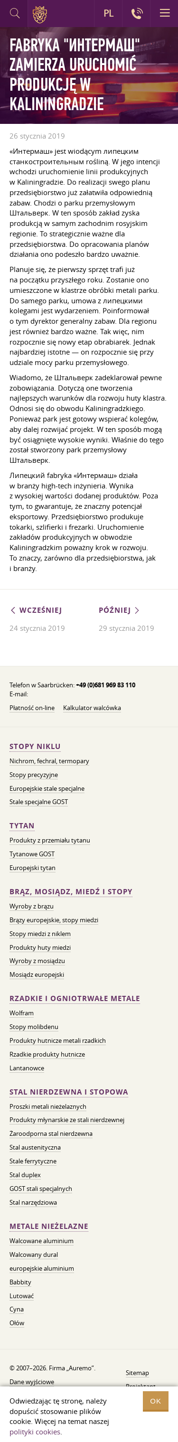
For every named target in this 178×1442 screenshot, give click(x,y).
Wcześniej (35, 610)
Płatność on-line (32, 707)
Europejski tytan (32, 867)
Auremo (41, 15)
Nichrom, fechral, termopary (49, 761)
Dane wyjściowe (31, 1381)
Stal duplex (25, 1174)
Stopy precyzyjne (33, 774)
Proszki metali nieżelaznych (47, 1106)
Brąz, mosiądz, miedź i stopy (70, 892)
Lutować (21, 1296)
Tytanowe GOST (32, 854)
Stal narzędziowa (33, 1202)
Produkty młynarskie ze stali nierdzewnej (66, 1119)
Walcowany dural (33, 1254)
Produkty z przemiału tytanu (49, 840)
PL (108, 13)
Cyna (16, 1309)
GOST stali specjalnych (40, 1188)
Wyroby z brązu (31, 906)
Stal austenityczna (35, 1147)
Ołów (16, 1323)
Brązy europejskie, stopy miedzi (53, 920)
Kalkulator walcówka (92, 707)
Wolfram (21, 1013)
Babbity (20, 1282)
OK (155, 1401)
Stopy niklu (35, 746)
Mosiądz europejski (36, 974)
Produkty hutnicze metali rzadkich (57, 1040)
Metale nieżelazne (48, 1226)
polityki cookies (34, 1431)
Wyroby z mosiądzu (37, 960)
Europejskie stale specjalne (46, 788)
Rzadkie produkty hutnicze (47, 1054)
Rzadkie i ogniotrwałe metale (74, 998)
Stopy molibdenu (33, 1026)
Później (120, 610)
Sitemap (137, 1372)
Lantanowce (26, 1068)
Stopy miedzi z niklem (40, 933)
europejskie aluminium (41, 1268)
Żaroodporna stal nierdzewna (51, 1133)
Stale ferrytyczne (32, 1161)
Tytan (22, 826)
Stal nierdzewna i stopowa (68, 1092)
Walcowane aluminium (41, 1240)
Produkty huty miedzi (40, 947)
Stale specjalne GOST (38, 801)
